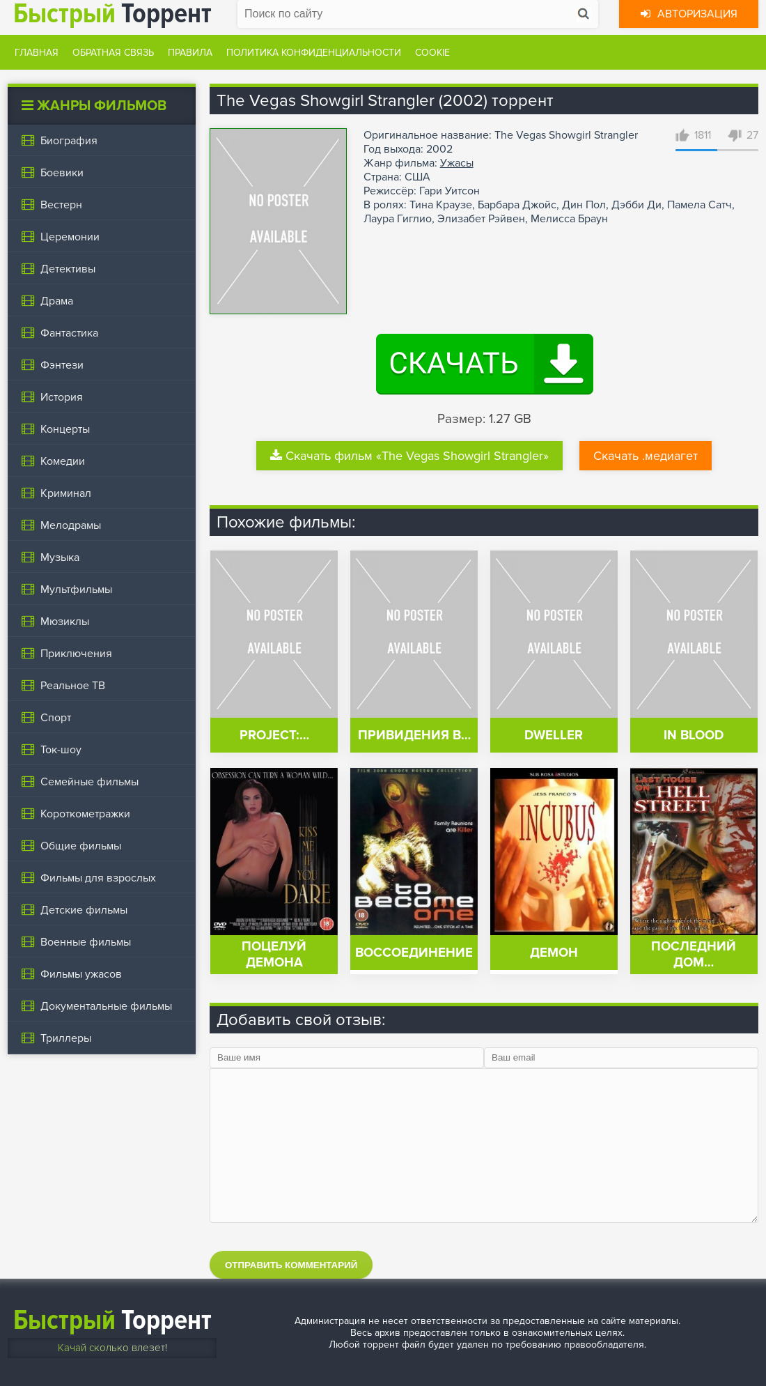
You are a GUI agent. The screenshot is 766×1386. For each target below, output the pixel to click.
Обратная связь (113, 53)
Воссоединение (414, 953)
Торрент (112, 1320)
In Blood (694, 735)
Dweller (553, 735)
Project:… (274, 735)
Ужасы (457, 163)
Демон (554, 953)
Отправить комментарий (291, 1265)
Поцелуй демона (274, 955)
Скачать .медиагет (645, 455)
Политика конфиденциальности (313, 53)
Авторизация (689, 14)
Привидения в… (414, 735)
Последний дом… (693, 955)
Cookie (432, 53)
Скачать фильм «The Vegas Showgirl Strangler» (409, 455)
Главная (36, 53)
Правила (190, 53)
